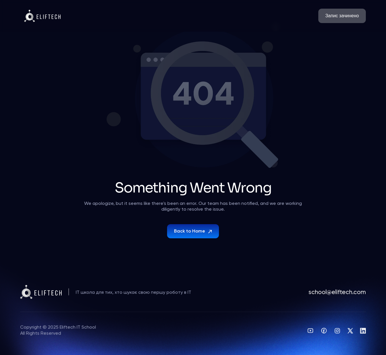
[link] (342, 16)
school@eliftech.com (337, 293)
